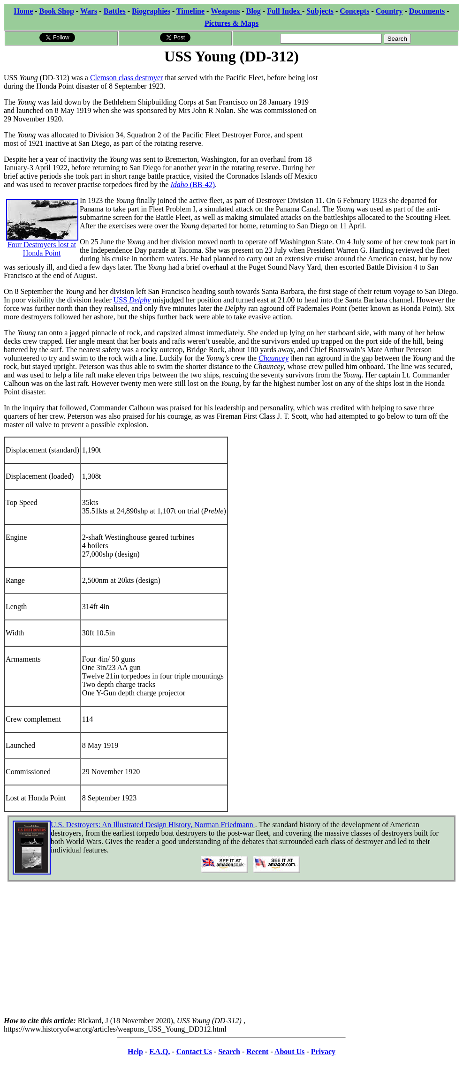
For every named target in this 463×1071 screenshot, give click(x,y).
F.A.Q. (159, 1052)
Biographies (151, 11)
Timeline (190, 11)
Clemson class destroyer (126, 78)
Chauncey (273, 358)
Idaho (180, 185)
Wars (88, 11)
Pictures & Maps (231, 23)
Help (135, 1052)
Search (229, 1052)
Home (23, 11)
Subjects (320, 11)
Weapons (225, 11)
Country (389, 11)
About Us (289, 1052)
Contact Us (194, 1052)
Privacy (323, 1052)
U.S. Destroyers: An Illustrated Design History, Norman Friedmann (153, 825)
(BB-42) (202, 185)
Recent (257, 1052)
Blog (253, 11)
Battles (115, 11)
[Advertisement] (388, 125)
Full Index (284, 11)
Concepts (354, 11)
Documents (427, 11)
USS (133, 300)
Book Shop (56, 11)
